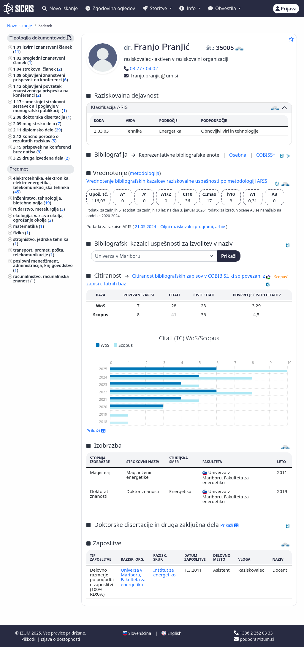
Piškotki (29, 639)
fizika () (21, 233)
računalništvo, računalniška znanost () (41, 279)
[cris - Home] (19, 8)
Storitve (155, 8)
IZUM (25, 633)
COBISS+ (266, 155)
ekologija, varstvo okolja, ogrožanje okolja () (38, 218)
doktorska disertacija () (47, 117)
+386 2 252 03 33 (253, 633)
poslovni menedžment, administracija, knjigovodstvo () (43, 265)
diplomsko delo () (42, 130)
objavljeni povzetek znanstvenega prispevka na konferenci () (40, 90)
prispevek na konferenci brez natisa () (42, 149)
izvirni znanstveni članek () (42, 49)
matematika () (28, 226)
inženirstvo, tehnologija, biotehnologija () (37, 200)
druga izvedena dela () (46, 158)
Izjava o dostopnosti (60, 639)
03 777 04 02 (141, 68)
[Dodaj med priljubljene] (291, 39)
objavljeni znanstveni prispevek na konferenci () (40, 77)
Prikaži (229, 256)
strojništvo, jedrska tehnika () (40, 241)
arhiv (220, 226)
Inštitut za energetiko (164, 572)
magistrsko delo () (42, 123)
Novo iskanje (60, 8)
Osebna (238, 155)
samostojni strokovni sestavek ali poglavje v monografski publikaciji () (40, 106)
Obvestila (222, 8)
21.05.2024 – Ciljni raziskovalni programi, (175, 226)
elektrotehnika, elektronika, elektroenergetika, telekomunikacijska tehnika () (41, 185)
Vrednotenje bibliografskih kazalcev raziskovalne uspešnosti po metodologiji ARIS (176, 181)
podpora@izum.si (254, 639)
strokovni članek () (42, 69)
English (171, 633)
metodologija (144, 173)
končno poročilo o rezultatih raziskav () (35, 138)
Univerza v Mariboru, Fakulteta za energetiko (133, 577)
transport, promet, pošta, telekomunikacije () (38, 252)
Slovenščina (137, 633)
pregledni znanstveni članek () (39, 60)
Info (188, 8)
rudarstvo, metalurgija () (39, 209)
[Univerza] (154, 256)
